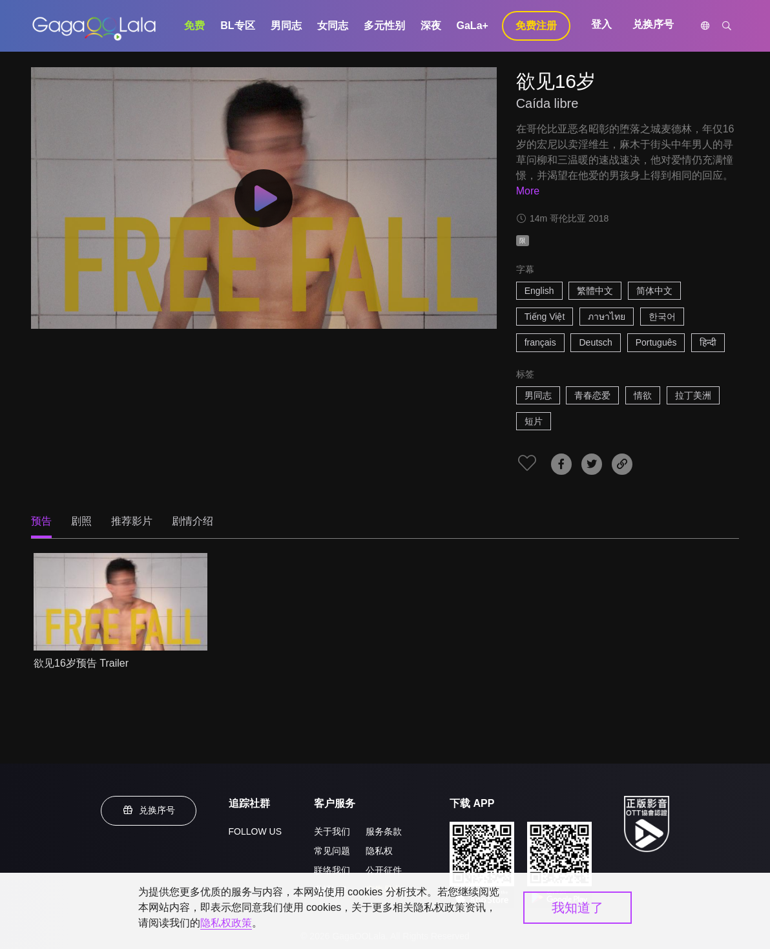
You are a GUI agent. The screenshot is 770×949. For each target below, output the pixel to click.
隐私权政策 (226, 922)
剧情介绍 (192, 521)
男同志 (286, 25)
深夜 (431, 25)
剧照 (81, 521)
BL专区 (237, 25)
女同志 (332, 25)
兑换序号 (653, 24)
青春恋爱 (592, 395)
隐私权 (379, 851)
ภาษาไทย (606, 316)
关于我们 (332, 831)
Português (656, 342)
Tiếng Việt (545, 316)
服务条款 (384, 831)
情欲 (643, 395)
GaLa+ (472, 25)
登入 (601, 24)
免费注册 (536, 25)
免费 (194, 25)
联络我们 (332, 870)
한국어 (662, 316)
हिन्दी (708, 342)
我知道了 (577, 908)
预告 (41, 521)
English (539, 291)
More (527, 190)
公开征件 (384, 870)
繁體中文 (595, 291)
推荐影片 (131, 521)
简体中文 (654, 291)
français (540, 342)
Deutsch (595, 342)
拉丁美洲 (693, 395)
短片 (534, 421)
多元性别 (384, 25)
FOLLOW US (255, 831)
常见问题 (332, 851)
